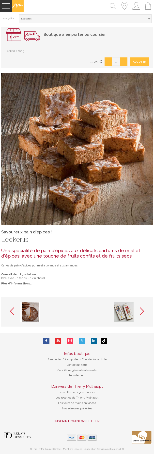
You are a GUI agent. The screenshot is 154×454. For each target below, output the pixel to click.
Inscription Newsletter (77, 421)
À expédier (55, 359)
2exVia (101, 449)
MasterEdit (116, 449)
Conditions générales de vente (77, 370)
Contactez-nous (77, 365)
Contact (57, 449)
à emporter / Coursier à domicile (85, 359)
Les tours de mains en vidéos (77, 403)
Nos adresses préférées (77, 408)
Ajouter (139, 61)
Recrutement (77, 375)
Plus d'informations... (16, 283)
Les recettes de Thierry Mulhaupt (77, 397)
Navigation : (8, 18)
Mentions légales (72, 449)
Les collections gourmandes (77, 392)
